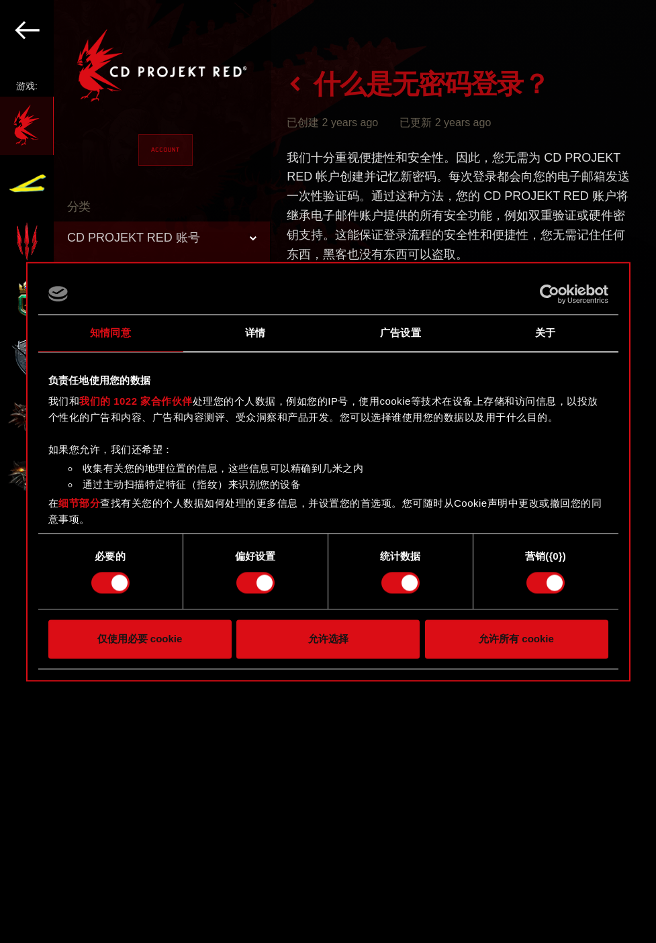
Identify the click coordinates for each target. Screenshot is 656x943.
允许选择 (328, 638)
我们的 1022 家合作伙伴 (136, 401)
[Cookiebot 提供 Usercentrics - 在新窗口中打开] (549, 294)
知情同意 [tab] (110, 332)
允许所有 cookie (516, 638)
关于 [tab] (545, 332)
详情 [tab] (255, 332)
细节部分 (79, 503)
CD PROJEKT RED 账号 (133, 237)
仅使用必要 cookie (140, 638)
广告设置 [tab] (400, 332)
